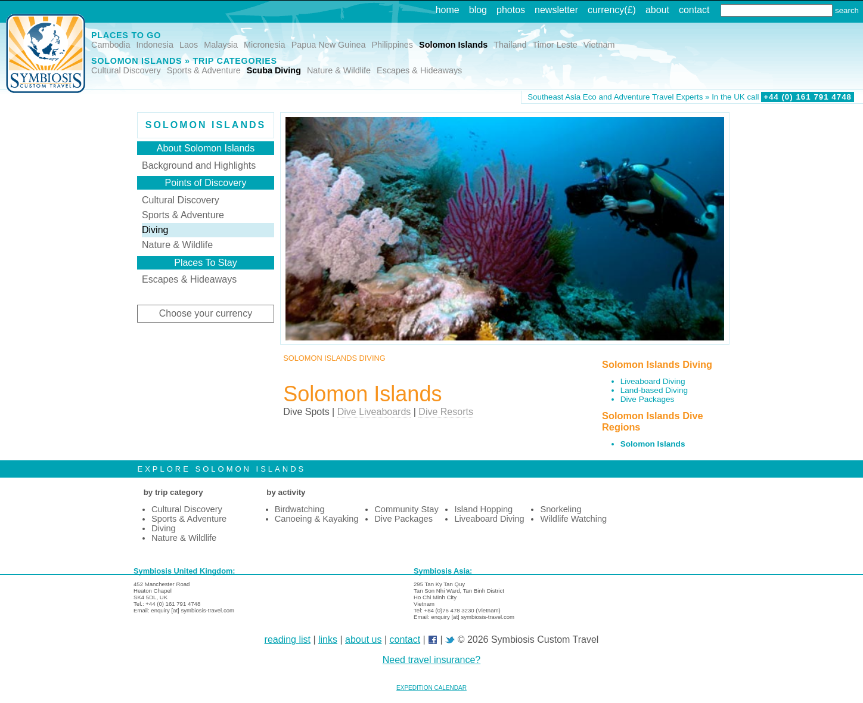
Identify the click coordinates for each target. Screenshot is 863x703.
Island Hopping (483, 509)
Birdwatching (300, 509)
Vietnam (599, 44)
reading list (288, 639)
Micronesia (264, 44)
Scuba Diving (274, 70)
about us (363, 639)
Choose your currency (206, 313)
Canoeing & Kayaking (317, 519)
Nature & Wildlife (339, 70)
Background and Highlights (199, 165)
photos (510, 10)
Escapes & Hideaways (419, 70)
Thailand (509, 44)
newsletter (556, 10)
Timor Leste (554, 44)
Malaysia (221, 44)
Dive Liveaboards (374, 412)
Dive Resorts (445, 412)
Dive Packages (647, 399)
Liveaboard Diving (652, 381)
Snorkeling (560, 509)
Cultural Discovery (126, 70)
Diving (155, 230)
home (448, 10)
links (327, 639)
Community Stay (406, 509)
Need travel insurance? (432, 660)
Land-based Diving (654, 390)
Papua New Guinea (328, 44)
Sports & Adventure (204, 70)
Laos (188, 44)
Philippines (392, 44)
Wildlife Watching (573, 519)
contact (694, 10)
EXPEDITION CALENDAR (431, 688)
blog (478, 10)
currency (606, 10)
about (657, 10)
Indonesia (154, 44)
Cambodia (111, 44)
